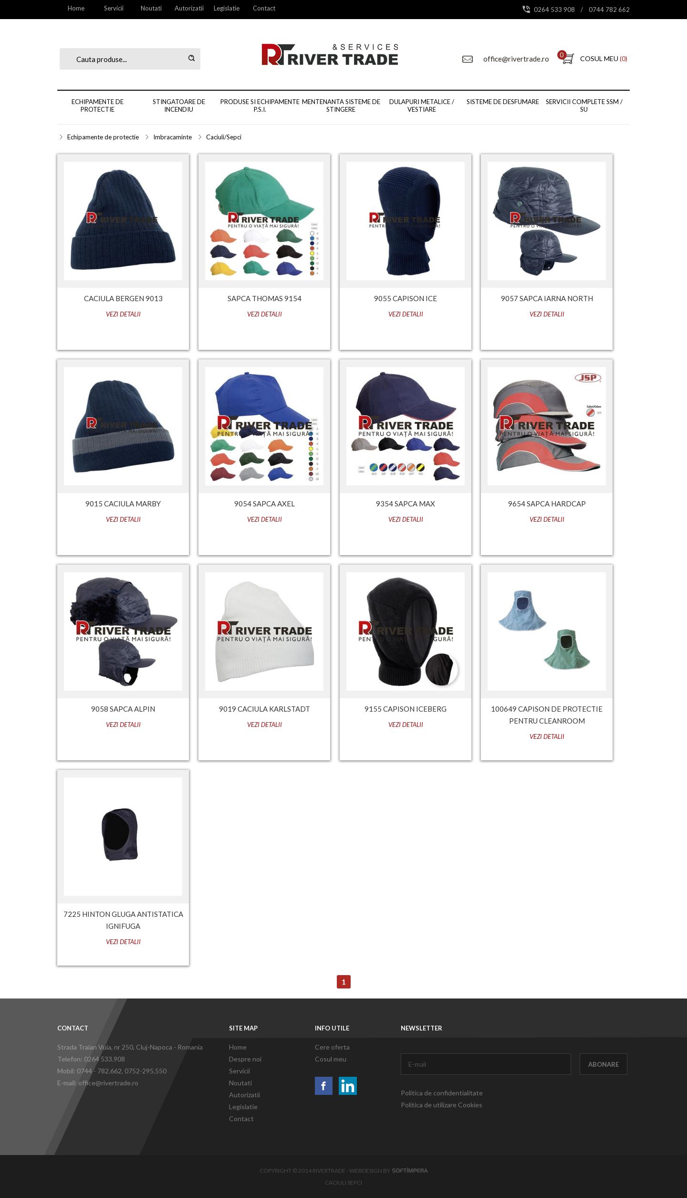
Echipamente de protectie (98, 105)
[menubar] (170, 8)
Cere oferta (332, 1047)
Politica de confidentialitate (442, 1093)
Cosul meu (330, 1059)
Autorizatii (189, 8)
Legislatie (226, 8)
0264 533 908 (555, 9)
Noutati (151, 8)
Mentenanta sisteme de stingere (341, 105)
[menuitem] (76, 8)
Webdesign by (388, 1170)
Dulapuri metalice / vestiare (421, 105)
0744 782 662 (609, 9)
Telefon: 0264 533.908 (91, 1059)
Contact (264, 8)
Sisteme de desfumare (503, 101)
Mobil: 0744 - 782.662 (89, 1071)
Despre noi (245, 1059)
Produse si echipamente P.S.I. (260, 105)
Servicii (114, 8)
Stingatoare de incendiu (179, 105)
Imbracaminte (172, 137)
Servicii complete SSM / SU (584, 105)
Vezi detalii (123, 314)
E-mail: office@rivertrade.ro (97, 1083)
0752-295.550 (146, 1071)
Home (76, 8)
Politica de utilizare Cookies (441, 1105)
